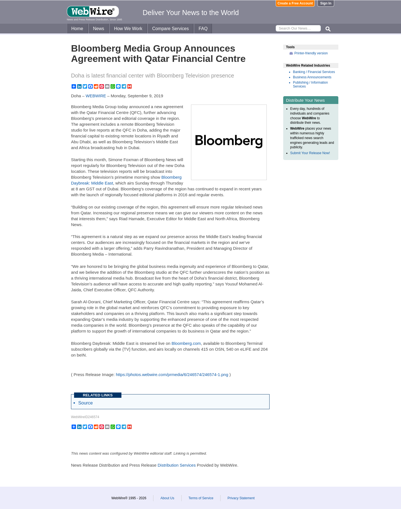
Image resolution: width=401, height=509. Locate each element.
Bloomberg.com (186, 343)
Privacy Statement (241, 498)
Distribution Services (177, 465)
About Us (167, 498)
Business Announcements (312, 77)
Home (77, 28)
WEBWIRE (96, 95)
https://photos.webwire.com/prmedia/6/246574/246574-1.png (172, 374)
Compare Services (170, 28)
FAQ (203, 28)
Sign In (325, 3)
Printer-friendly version (311, 53)
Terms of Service (201, 498)
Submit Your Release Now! (310, 153)
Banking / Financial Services (314, 72)
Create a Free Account (295, 3)
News (98, 28)
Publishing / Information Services (310, 84)
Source (85, 402)
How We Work (128, 28)
